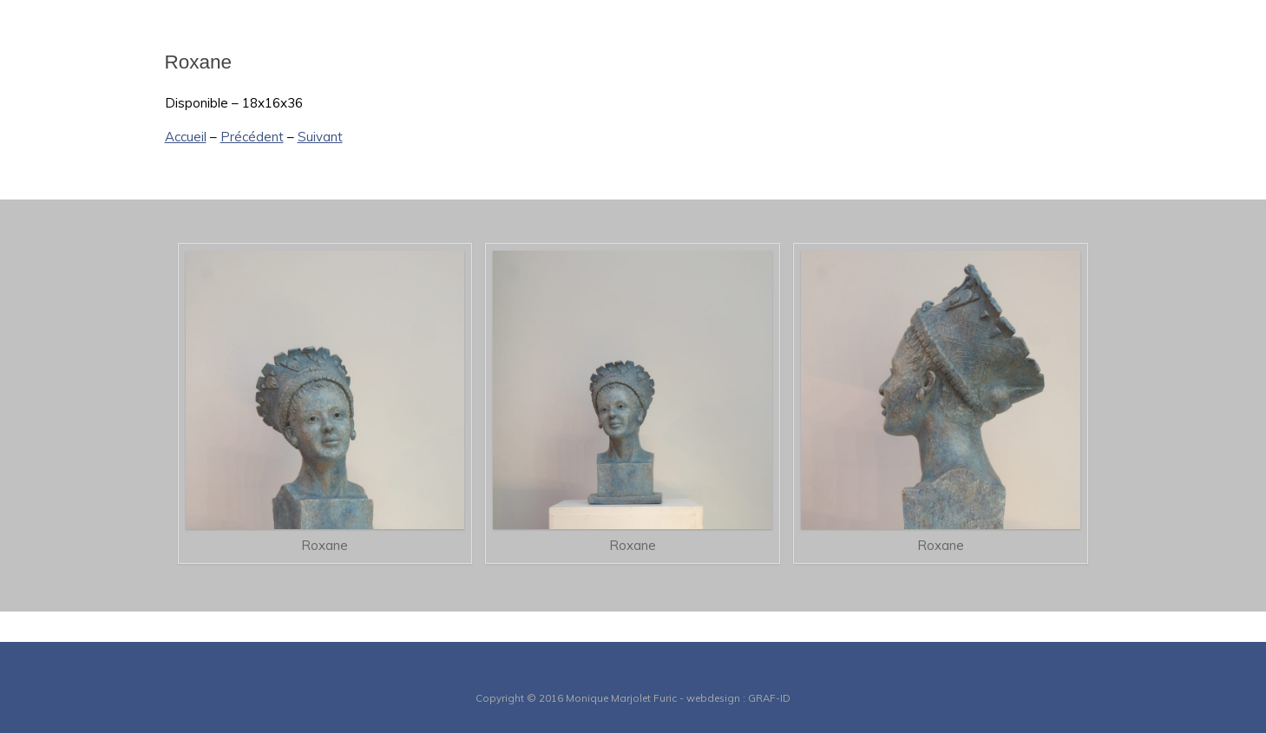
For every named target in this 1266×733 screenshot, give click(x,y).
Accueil (186, 136)
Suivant (320, 136)
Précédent (252, 136)
